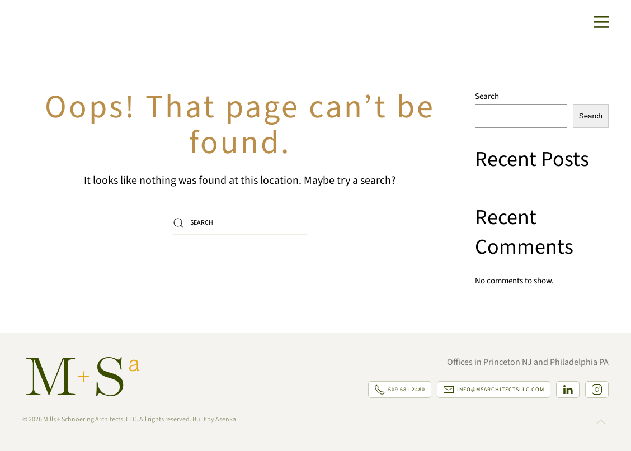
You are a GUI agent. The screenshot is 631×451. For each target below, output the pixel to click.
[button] (601, 22)
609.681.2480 (399, 389)
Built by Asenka (214, 419)
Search (487, 96)
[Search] (240, 223)
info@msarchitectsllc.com (493, 389)
